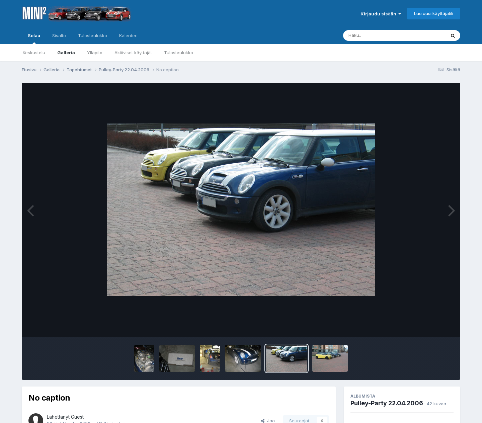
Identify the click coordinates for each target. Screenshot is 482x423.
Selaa (34, 38)
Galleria (66, 52)
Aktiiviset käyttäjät (133, 52)
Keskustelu (34, 52)
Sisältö (59, 35)
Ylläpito (94, 52)
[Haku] (382, 35)
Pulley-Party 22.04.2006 (386, 403)
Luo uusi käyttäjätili (433, 13)
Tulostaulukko (178, 52)
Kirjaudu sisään (380, 13)
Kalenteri (128, 35)
